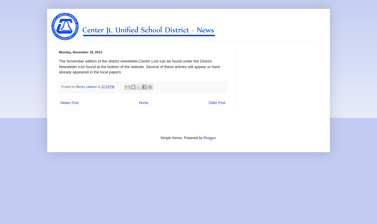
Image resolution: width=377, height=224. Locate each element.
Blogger (210, 138)
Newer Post (69, 103)
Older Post (217, 103)
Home (143, 103)
